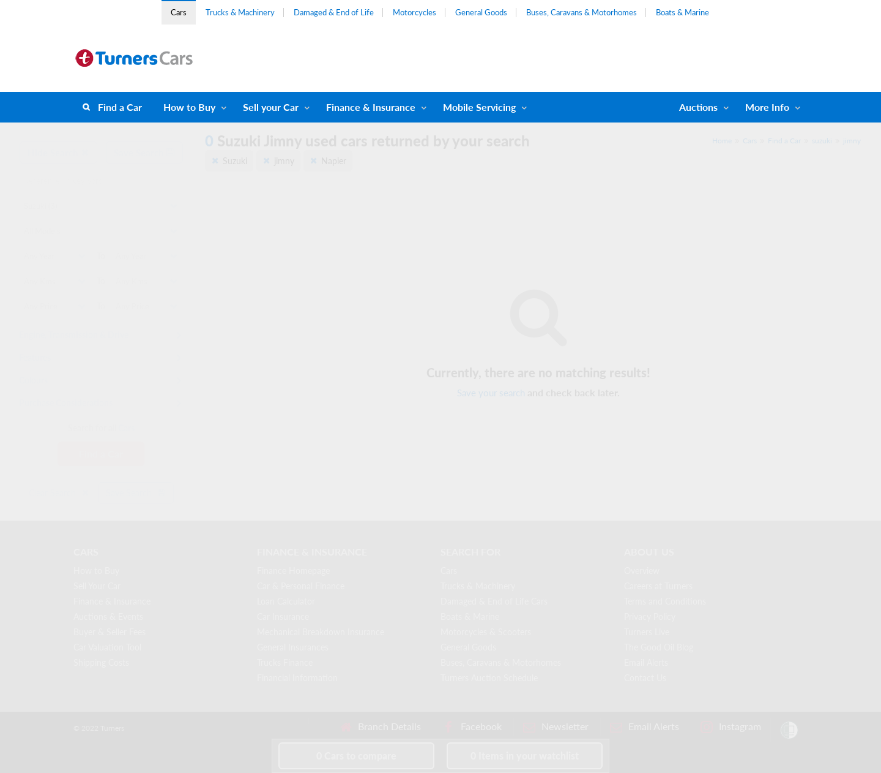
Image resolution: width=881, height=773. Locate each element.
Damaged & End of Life (334, 12)
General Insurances (293, 647)
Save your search (491, 392)
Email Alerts (646, 662)
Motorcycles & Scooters (486, 632)
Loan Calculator (286, 601)
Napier (333, 161)
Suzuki (235, 161)
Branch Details (380, 726)
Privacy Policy (649, 616)
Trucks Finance (285, 662)
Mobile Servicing (479, 107)
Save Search (144, 152)
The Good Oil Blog (658, 647)
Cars (179, 12)
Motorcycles (414, 12)
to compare (356, 755)
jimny (852, 140)
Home (722, 140)
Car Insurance (283, 616)
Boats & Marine (682, 12)
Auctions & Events (108, 616)
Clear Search (59, 493)
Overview (642, 570)
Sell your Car (271, 107)
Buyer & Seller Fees (109, 632)
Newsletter (556, 726)
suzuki (822, 140)
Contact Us (645, 678)
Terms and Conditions (665, 601)
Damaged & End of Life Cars (494, 601)
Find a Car (120, 107)
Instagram (731, 726)
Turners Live (646, 632)
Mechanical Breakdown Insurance (320, 632)
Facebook (472, 726)
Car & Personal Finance (300, 586)
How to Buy (189, 107)
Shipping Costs (101, 662)
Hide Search (58, 152)
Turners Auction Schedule (489, 678)
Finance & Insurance (370, 107)
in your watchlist (524, 755)
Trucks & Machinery (240, 12)
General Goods (481, 12)
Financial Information (297, 678)
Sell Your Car (97, 586)
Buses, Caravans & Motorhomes (581, 12)
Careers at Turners (658, 586)
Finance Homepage (293, 570)
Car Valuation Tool (107, 647)
